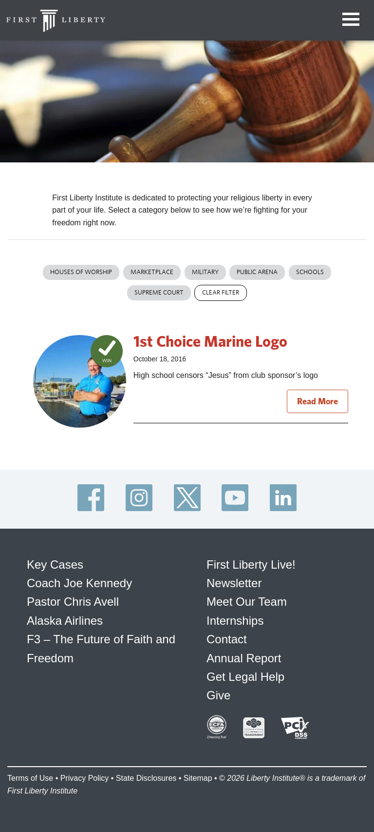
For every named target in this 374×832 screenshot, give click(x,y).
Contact (226, 639)
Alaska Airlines (65, 620)
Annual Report (243, 658)
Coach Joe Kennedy (79, 583)
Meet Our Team (246, 601)
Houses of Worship (81, 272)
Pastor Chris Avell (73, 601)
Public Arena (257, 272)
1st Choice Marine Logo (210, 341)
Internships (234, 620)
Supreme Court (159, 292)
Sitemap (198, 778)
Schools (310, 272)
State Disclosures (146, 778)
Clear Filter (220, 292)
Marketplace (152, 272)
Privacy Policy (84, 778)
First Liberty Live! (251, 564)
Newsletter (234, 583)
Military (205, 272)
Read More (317, 401)
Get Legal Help (245, 676)
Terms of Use (30, 778)
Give (218, 695)
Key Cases (55, 564)
